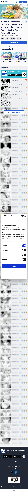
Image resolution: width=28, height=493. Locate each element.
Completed (12, 38)
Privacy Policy (14, 463)
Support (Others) (14, 468)
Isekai (2, 38)
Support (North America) (14, 466)
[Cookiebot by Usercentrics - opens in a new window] (20, 216)
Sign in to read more (14, 112)
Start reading (14, 42)
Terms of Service (14, 461)
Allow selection (14, 271)
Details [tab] (14, 220)
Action (6, 38)
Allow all (14, 266)
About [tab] (23, 220)
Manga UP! (19, 38)
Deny (14, 276)
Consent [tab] (5, 220)
